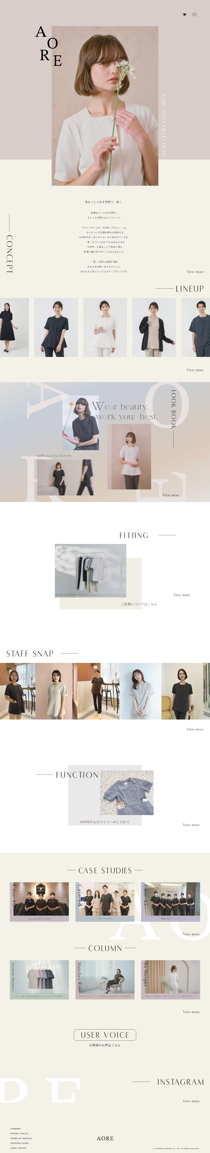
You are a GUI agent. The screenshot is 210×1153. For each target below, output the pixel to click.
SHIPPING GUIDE (19, 1143)
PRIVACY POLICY (19, 1134)
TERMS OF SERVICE (21, 1138)
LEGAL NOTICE (18, 1148)
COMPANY (15, 1129)
